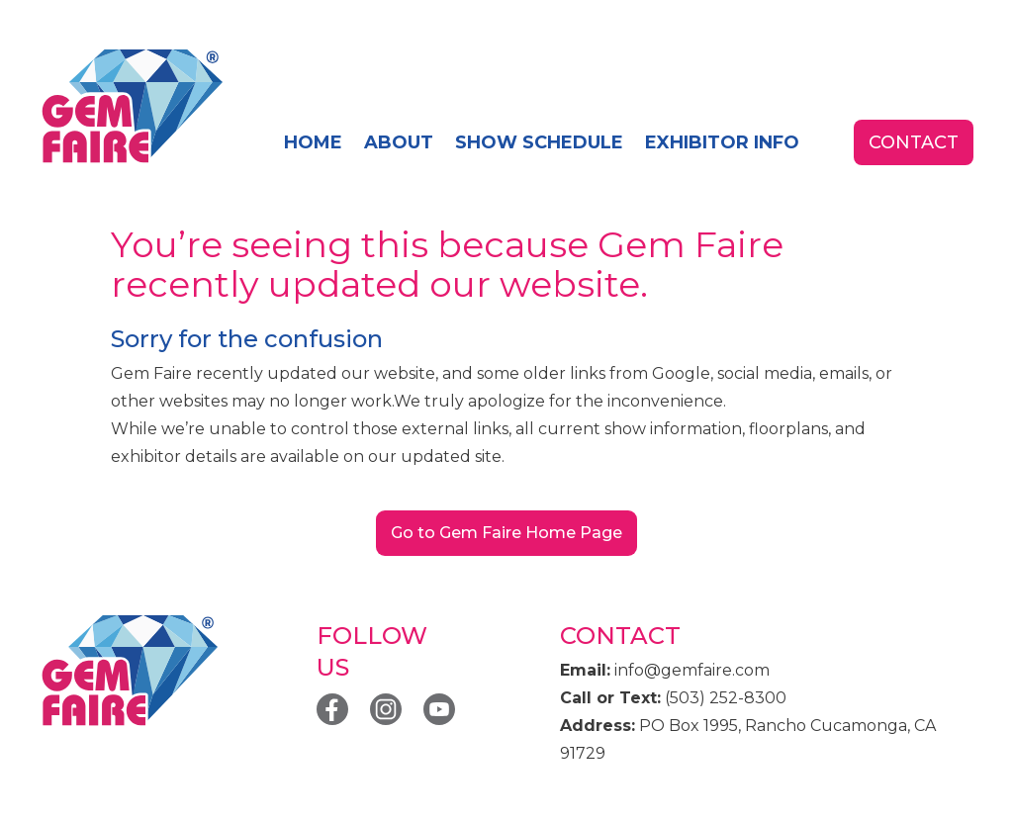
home (313, 142)
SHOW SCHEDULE (539, 142)
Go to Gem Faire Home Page (506, 532)
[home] (131, 107)
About (398, 142)
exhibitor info (722, 142)
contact (914, 142)
